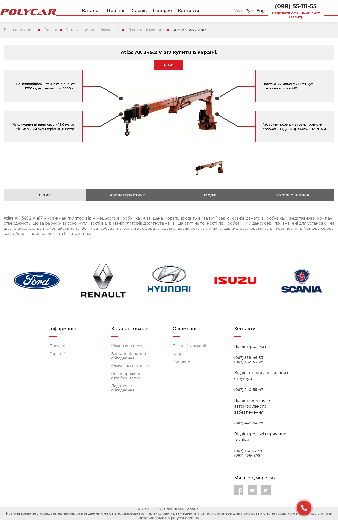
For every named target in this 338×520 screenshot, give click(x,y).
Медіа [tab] (210, 195)
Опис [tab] (45, 195)
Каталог (50, 30)
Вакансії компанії (189, 346)
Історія (179, 354)
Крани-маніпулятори (146, 30)
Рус (249, 10)
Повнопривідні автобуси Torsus (126, 375)
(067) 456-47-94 (248, 455)
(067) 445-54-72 (248, 423)
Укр (238, 10)
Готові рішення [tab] (293, 195)
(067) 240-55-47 (248, 390)
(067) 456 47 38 (248, 451)
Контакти (181, 361)
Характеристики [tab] (128, 195)
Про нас (57, 346)
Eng (260, 10)
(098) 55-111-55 (296, 6)
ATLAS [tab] (169, 65)
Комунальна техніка (130, 366)
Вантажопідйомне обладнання (92, 30)
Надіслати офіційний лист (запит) (296, 15)
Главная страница (20, 30)
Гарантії (57, 354)
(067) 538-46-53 (248, 357)
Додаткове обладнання (122, 388)
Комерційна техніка (130, 346)
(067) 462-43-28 (248, 362)
